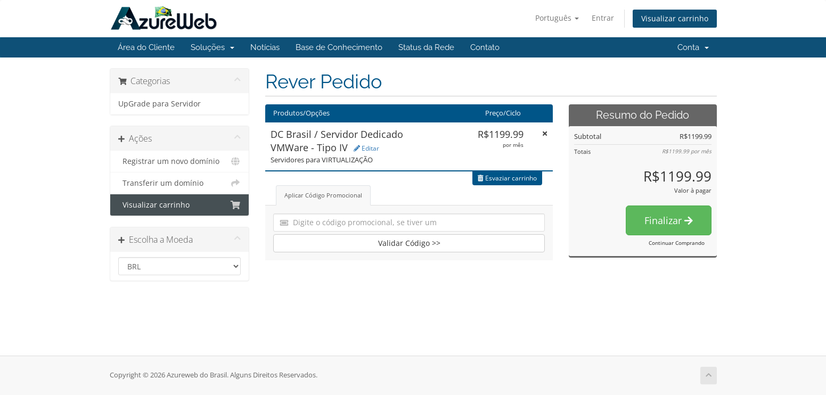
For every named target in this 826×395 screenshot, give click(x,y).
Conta (693, 47)
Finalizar (668, 220)
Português (557, 18)
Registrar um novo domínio (179, 161)
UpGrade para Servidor (159, 104)
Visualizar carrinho (674, 18)
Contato (485, 47)
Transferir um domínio (179, 183)
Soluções (212, 47)
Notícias (265, 47)
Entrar (603, 18)
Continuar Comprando (677, 242)
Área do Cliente (146, 47)
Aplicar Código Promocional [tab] (323, 195)
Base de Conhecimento (339, 47)
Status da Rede (426, 47)
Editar (366, 148)
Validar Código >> (409, 243)
